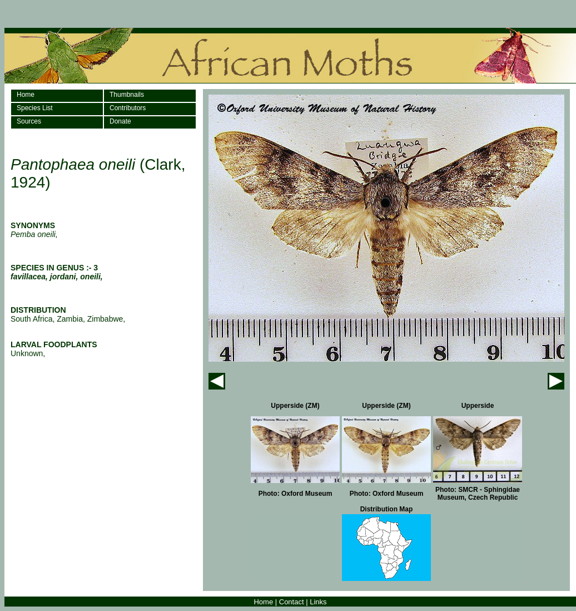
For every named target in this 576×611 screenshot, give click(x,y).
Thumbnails (127, 94)
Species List (35, 108)
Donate (120, 121)
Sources (29, 121)
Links (318, 602)
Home (25, 94)
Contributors (128, 108)
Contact (291, 602)
